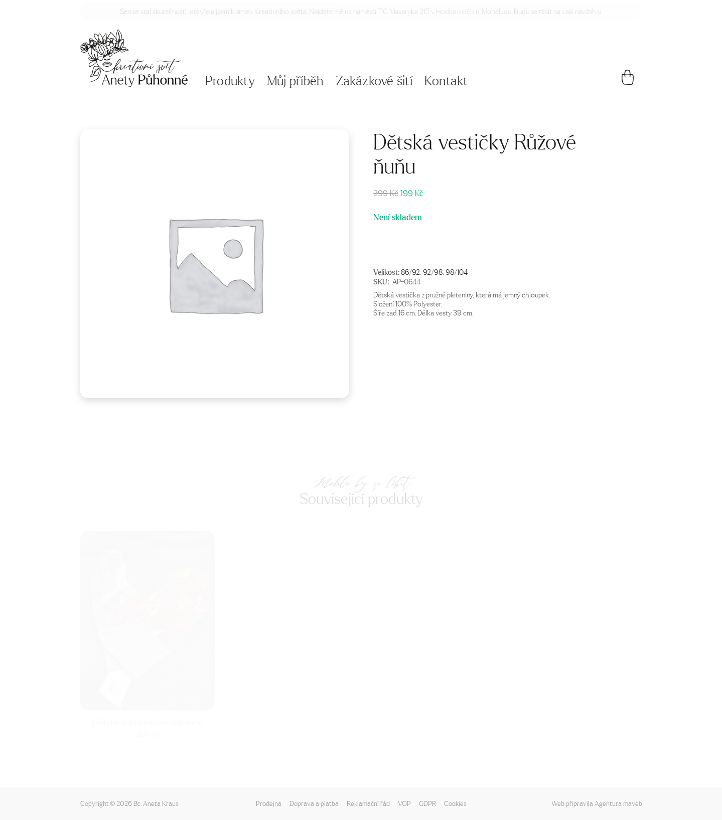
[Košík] (627, 81)
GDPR (427, 803)
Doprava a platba (314, 803)
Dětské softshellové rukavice (147, 722)
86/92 (410, 271)
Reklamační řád (368, 803)
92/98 (433, 271)
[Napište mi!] (134, 58)
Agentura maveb (618, 803)
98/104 (457, 271)
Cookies (455, 803)
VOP (404, 803)
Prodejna (268, 803)
